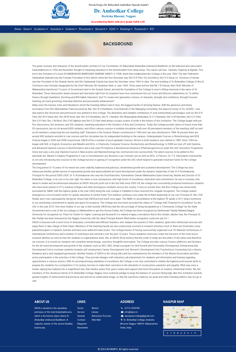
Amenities (56, 28)
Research (101, 28)
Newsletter (82, 327)
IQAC (113, 28)
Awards (81, 316)
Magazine (82, 323)
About (27, 28)
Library (95, 312)
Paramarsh (141, 28)
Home (18, 28)
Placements (86, 28)
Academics (41, 28)
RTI (152, 28)
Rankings (126, 28)
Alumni (95, 308)
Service (81, 312)
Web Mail (96, 319)
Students (71, 28)
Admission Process (101, 316)
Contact (81, 319)
